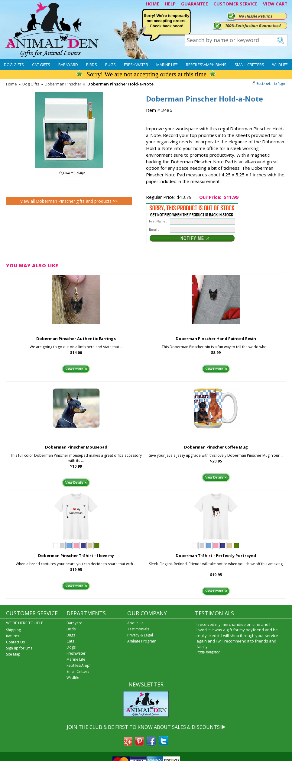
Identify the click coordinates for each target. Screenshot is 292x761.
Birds (91, 64)
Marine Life (167, 64)
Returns (12, 636)
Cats (70, 641)
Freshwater (136, 64)
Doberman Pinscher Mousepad (76, 447)
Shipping (13, 629)
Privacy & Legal (140, 635)
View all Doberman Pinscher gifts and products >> (69, 201)
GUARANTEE (194, 4)
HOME (152, 4)
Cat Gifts (41, 64)
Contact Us (15, 642)
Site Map (13, 654)
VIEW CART (275, 4)
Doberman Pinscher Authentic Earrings (76, 338)
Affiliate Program (141, 641)
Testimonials (138, 629)
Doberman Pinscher (63, 84)
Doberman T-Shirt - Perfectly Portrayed (216, 555)
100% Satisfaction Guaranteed (253, 25)
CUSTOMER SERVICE (235, 4)
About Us (135, 623)
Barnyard (68, 64)
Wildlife (280, 64)
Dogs (71, 647)
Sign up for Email (20, 648)
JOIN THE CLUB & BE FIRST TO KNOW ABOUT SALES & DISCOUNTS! (144, 727)
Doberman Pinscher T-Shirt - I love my (76, 555)
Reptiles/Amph (79, 665)
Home (11, 84)
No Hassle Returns (255, 16)
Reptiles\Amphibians (206, 64)
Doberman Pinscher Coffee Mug (216, 447)
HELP (170, 4)
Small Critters (249, 64)
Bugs (110, 64)
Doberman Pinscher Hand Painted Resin (216, 338)
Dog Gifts (14, 64)
